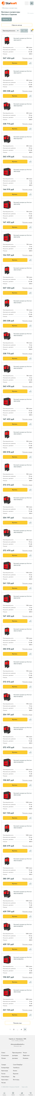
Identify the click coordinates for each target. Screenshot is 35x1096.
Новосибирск (5, 1077)
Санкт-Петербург (17, 1065)
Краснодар (4, 1071)
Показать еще (17, 1023)
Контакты (25, 1058)
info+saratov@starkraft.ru (17, 1044)
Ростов (3, 1074)
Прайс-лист (26, 1055)
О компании (5, 1055)
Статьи (3, 1053)
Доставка (15, 1058)
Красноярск (4, 1080)
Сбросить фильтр (17, 25)
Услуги (25, 1053)
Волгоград (16, 1080)
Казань (15, 1071)
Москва (3, 1082)
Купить (14, 63)
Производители (17, 1053)
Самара (3, 1065)
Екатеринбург (5, 1068)
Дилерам (15, 1055)
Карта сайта (25, 1087)
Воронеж (15, 1074)
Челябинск (16, 1068)
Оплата (3, 1058)
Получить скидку (27, 58)
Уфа (14, 1077)
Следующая (25, 1029)
